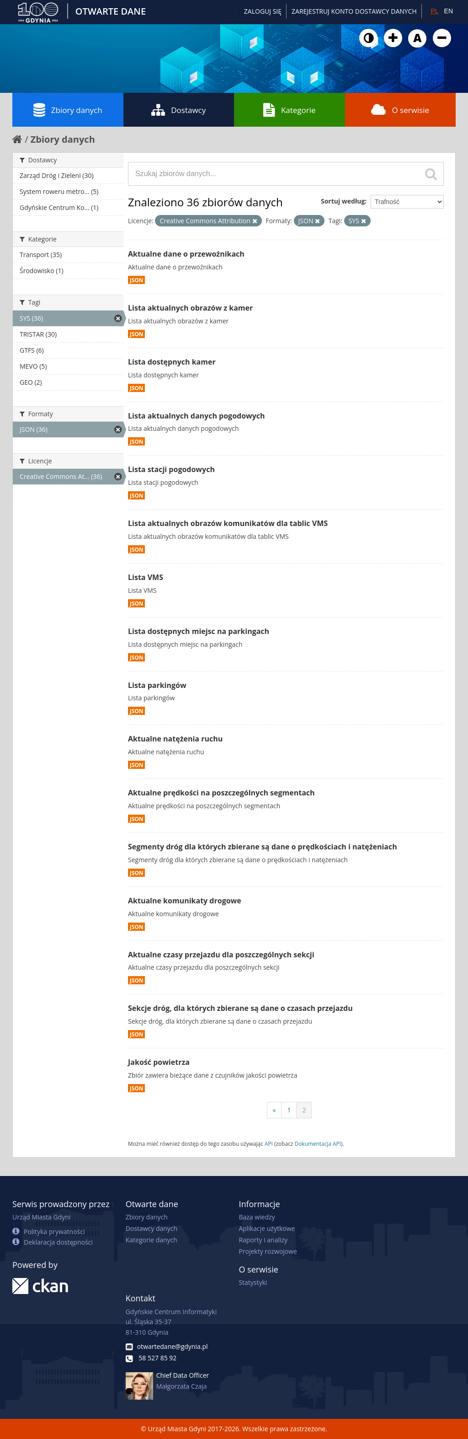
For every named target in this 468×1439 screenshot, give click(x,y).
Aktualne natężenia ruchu (175, 739)
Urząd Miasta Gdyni (41, 1217)
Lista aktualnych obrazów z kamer (190, 308)
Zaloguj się (263, 11)
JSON (136, 280)
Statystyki (253, 1282)
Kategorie (289, 110)
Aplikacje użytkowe (267, 1228)
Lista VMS (145, 577)
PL (434, 11)
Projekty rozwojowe (268, 1251)
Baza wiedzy (257, 1217)
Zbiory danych (67, 110)
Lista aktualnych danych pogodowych (196, 416)
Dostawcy (178, 110)
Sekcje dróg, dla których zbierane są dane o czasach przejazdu (240, 1008)
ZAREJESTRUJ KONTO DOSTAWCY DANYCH (354, 11)
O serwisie (400, 110)
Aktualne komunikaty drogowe (184, 901)
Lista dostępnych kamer (172, 362)
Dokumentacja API (318, 1143)
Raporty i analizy (263, 1239)
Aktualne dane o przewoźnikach (186, 254)
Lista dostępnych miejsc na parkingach (198, 631)
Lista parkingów (157, 685)
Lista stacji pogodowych (171, 469)
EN (448, 11)
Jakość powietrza (159, 1062)
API (269, 1143)
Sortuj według (343, 201)
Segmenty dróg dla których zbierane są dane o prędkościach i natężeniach (262, 847)
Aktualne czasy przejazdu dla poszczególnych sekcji (221, 955)
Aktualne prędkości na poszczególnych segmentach (221, 793)
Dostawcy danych (151, 1228)
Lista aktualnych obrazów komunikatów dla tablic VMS (228, 523)
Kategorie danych (151, 1239)
